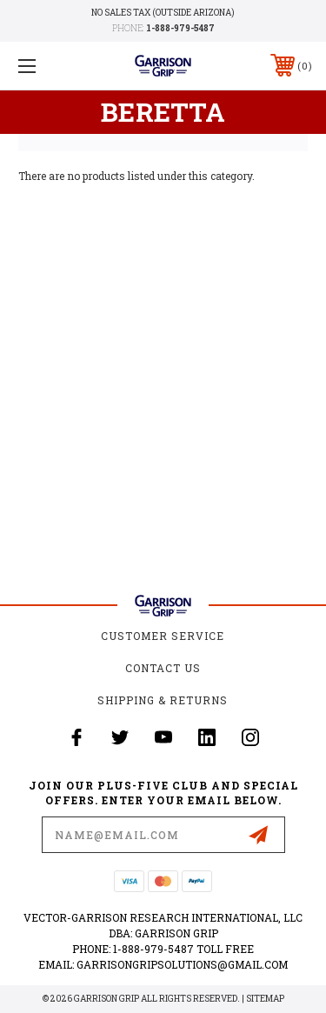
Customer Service (162, 636)
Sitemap (265, 998)
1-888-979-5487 (180, 28)
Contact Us (163, 668)
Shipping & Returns (162, 700)
